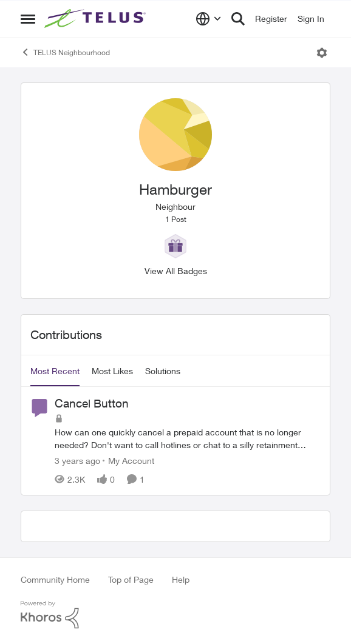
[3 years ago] (77, 460)
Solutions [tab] (162, 371)
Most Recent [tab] (55, 371)
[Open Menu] (321, 52)
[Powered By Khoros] (175, 615)
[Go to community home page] (96, 19)
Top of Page (131, 579)
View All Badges (176, 271)
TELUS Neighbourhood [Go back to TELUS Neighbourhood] (65, 52)
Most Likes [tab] (112, 371)
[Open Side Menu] (28, 19)
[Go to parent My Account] (128, 460)
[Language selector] (209, 19)
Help (180, 579)
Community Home (55, 579)
